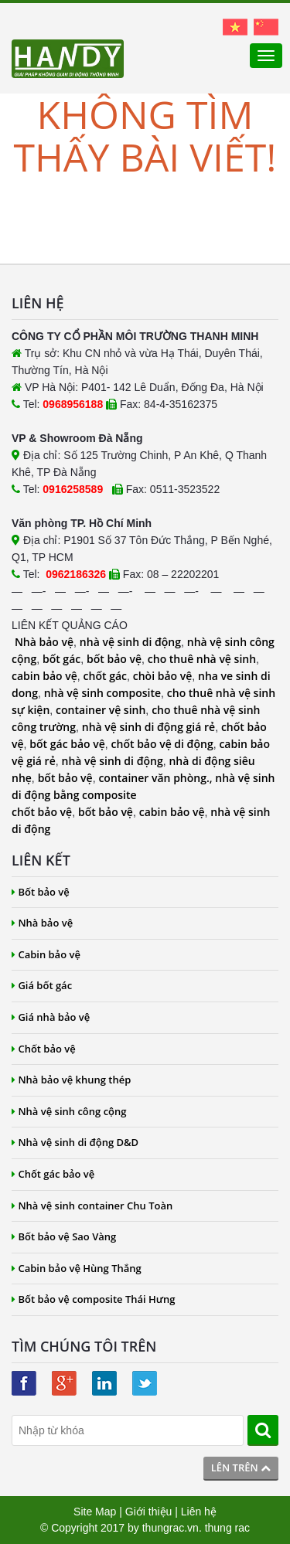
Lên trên (241, 1467)
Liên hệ (199, 1511)
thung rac (227, 1528)
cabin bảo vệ (44, 675)
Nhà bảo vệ (44, 641)
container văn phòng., (156, 777)
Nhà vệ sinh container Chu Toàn (92, 1205)
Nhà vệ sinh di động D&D (75, 1142)
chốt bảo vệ (42, 811)
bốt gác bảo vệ (66, 743)
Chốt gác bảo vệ (53, 1174)
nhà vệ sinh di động (130, 641)
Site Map (94, 1511)
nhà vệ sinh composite (102, 692)
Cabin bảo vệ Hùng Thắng (77, 1268)
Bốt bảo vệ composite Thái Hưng (94, 1299)
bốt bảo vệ (114, 658)
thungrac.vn (170, 1528)
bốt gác (61, 658)
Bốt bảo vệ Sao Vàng (64, 1236)
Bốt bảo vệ (41, 892)
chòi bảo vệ (163, 675)
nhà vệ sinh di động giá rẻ (148, 726)
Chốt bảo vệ (44, 1049)
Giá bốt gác (42, 985)
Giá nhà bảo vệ (51, 1017)
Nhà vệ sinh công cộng (69, 1111)
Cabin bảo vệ (46, 954)
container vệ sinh (100, 709)
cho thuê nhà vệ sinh (202, 658)
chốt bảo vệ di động (162, 743)
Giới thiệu (148, 1511)
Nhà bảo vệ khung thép (71, 1080)
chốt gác (105, 675)
